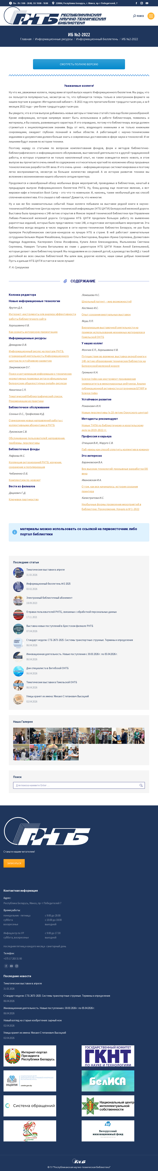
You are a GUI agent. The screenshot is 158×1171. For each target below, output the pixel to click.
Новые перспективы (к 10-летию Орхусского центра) (115, 412)
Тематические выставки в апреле (45, 569)
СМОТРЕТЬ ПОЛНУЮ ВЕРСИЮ (79, 64)
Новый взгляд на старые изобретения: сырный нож (33, 1020)
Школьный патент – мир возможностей (106, 301)
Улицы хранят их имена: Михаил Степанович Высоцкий (57, 696)
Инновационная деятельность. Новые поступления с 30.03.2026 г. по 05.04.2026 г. (72, 654)
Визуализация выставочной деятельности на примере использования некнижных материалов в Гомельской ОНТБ (113, 332)
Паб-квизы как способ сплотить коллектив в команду (115, 449)
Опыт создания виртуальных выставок (106, 314)
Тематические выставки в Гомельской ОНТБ (51, 682)
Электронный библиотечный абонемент (49, 597)
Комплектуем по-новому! (24, 480)
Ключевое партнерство (24, 499)
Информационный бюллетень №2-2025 (48, 583)
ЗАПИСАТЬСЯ (14, 863)
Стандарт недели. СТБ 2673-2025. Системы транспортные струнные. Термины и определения (79, 640)
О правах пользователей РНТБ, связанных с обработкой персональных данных (71, 611)
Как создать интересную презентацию (33, 332)
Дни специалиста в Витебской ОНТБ (47, 668)
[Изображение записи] (18, 572)
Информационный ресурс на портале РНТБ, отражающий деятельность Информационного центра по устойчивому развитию (39, 355)
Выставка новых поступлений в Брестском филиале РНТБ (59, 626)
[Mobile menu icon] (150, 16)
